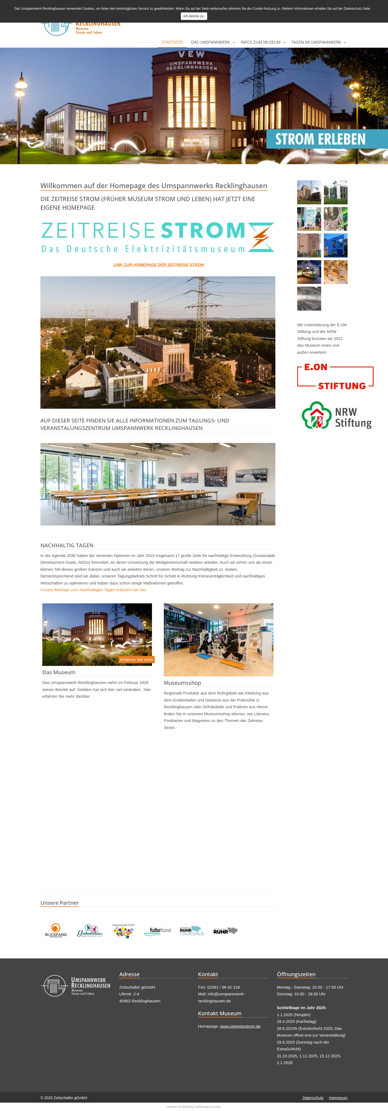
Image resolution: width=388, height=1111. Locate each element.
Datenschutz (313, 1098)
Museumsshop (182, 682)
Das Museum (58, 672)
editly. (217, 1106)
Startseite (172, 42)
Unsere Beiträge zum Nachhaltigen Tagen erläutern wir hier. (93, 589)
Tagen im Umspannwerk (316, 42)
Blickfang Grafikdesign (196, 1106)
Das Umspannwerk (210, 42)
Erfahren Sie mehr (136, 659)
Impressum (338, 1098)
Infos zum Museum (260, 42)
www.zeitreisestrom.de (240, 1026)
